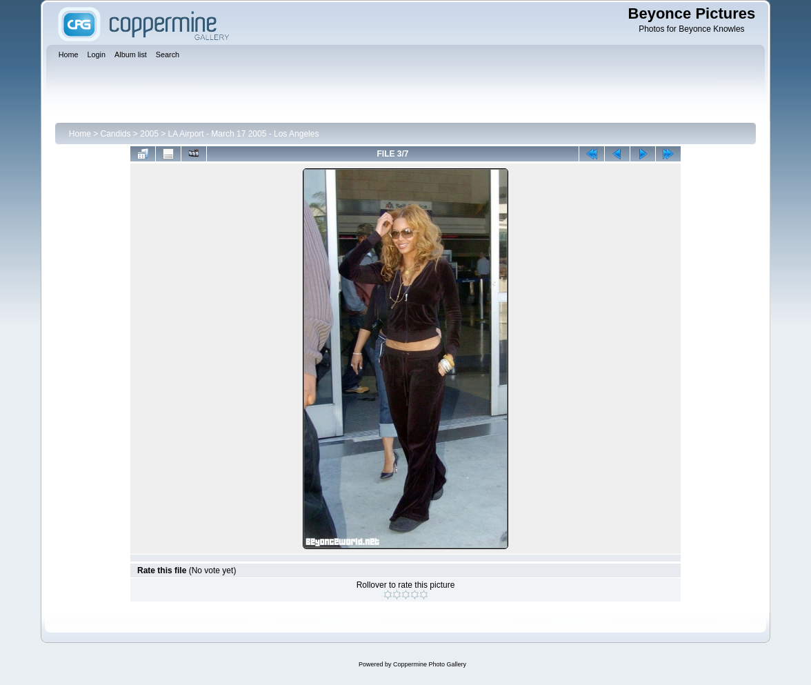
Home (80, 134)
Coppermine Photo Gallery (429, 664)
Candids (116, 134)
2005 (149, 134)
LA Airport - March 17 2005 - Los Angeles (243, 134)
